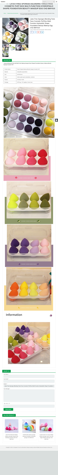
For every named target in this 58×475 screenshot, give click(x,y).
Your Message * (7, 390)
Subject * (5, 386)
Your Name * (6, 377)
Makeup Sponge (48, 32)
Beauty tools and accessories (13, 16)
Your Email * (6, 381)
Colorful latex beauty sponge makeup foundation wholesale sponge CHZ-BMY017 (28, 436)
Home (5, 16)
